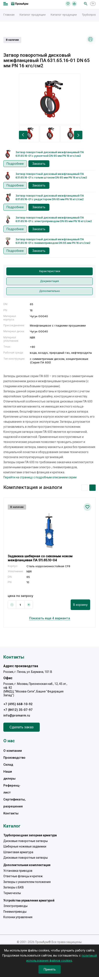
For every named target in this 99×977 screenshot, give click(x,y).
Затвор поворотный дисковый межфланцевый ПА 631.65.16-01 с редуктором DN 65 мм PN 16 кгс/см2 (50, 197)
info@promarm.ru (16, 715)
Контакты (10, 813)
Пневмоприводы (14, 911)
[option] (50, 99)
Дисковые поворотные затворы (25, 841)
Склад (8, 764)
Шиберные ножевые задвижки (24, 846)
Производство (14, 758)
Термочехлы (12, 893)
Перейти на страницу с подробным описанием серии (40, 477)
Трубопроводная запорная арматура (30, 835)
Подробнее (15, 163)
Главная (9, 14)
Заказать (38, 163)
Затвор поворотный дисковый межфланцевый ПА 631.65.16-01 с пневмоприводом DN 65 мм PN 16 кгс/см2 (53, 241)
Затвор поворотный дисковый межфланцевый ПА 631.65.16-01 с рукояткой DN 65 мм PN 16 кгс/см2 (50, 153)
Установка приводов (17, 870)
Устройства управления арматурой (28, 900)
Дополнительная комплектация (26, 865)
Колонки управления (17, 917)
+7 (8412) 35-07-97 (18, 710)
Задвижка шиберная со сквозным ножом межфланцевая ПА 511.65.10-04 (40, 558)
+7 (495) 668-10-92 (18, 704)
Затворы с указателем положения (27, 882)
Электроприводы (15, 906)
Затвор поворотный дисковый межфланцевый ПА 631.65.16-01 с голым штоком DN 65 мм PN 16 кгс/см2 (51, 175)
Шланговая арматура (18, 852)
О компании (12, 751)
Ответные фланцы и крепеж (23, 876)
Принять (50, 969)
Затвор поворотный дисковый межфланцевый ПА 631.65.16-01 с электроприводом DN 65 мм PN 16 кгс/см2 (54, 219)
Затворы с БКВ (13, 887)
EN (93, 4)
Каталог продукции (33, 14)
